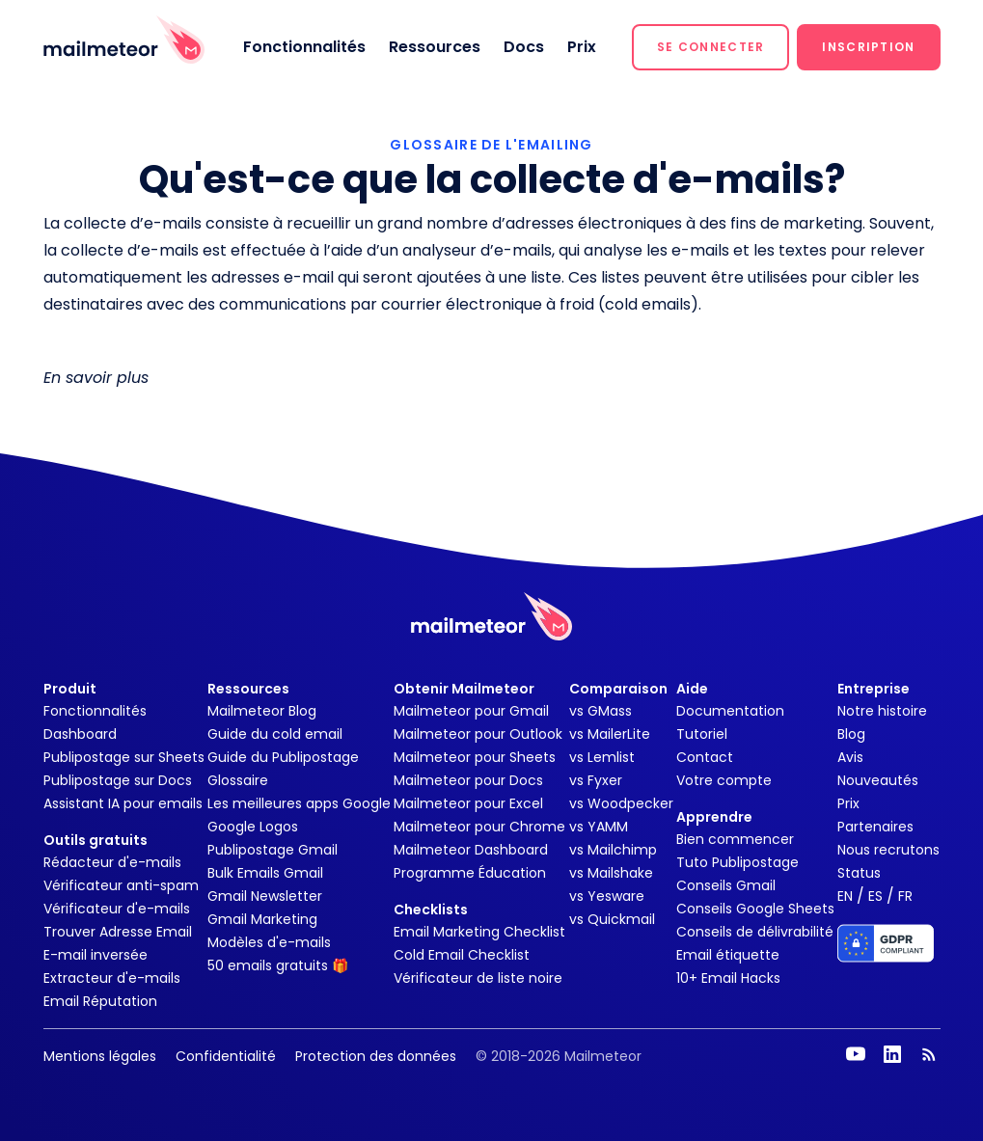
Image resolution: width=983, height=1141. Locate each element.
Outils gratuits (95, 840)
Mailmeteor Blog (261, 710)
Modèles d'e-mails (269, 942)
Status (859, 873)
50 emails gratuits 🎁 (277, 965)
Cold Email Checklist (462, 954)
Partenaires (875, 826)
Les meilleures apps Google (299, 803)
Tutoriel (701, 734)
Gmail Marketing (262, 919)
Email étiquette (727, 954)
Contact (704, 757)
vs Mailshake (611, 873)
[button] (710, 47)
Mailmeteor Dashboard (471, 849)
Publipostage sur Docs (117, 780)
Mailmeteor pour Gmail (471, 710)
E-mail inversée (95, 954)
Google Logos (252, 826)
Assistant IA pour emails (123, 803)
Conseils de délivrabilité (754, 931)
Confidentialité (226, 1056)
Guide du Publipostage (283, 757)
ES (875, 896)
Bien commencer (735, 839)
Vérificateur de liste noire (478, 978)
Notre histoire (882, 710)
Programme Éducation (470, 873)
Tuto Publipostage (737, 862)
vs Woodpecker (621, 803)
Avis (850, 757)
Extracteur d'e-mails (111, 978)
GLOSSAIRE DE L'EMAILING (491, 144)
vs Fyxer (595, 780)
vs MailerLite (609, 734)
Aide (692, 688)
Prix (581, 47)
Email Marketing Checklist (479, 931)
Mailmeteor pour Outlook (478, 734)
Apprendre (714, 817)
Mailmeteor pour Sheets (475, 757)
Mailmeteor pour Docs (468, 780)
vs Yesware (606, 896)
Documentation (730, 710)
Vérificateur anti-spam (121, 885)
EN (845, 896)
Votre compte (724, 780)
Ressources (434, 47)
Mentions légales (99, 1056)
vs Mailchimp (613, 849)
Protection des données (375, 1056)
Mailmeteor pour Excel (468, 803)
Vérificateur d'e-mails (116, 908)
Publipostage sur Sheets (124, 757)
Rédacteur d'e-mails (112, 862)
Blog (851, 734)
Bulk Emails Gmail (265, 873)
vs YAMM (598, 826)
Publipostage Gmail (272, 849)
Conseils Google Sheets (755, 908)
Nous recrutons (888, 849)
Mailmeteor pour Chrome (479, 826)
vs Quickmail (612, 919)
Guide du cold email (274, 734)
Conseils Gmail (726, 885)
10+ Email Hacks (728, 978)
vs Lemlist (602, 757)
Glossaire (237, 780)
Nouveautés (877, 780)
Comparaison (618, 688)
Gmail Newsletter (264, 896)
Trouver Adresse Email (117, 931)
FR (905, 896)
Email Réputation (100, 1001)
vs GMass (600, 710)
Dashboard (80, 734)
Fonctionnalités (304, 47)
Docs (524, 47)
